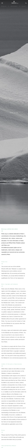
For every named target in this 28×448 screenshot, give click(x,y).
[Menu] (2, 3)
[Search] (26, 3)
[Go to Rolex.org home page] (14, 2)
